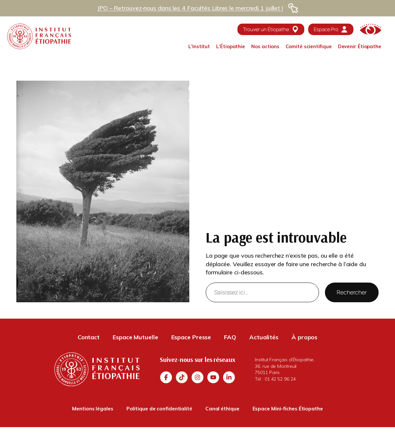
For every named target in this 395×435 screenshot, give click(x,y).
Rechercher (352, 292)
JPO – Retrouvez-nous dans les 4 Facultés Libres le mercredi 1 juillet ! (190, 8)
